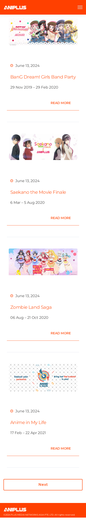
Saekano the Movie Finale (38, 192)
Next (43, 484)
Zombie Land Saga (31, 307)
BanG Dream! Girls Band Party (43, 77)
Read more (61, 103)
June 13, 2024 (27, 65)
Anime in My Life (28, 422)
